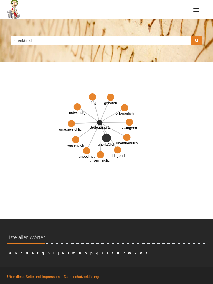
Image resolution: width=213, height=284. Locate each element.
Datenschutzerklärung (81, 277)
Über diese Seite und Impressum (33, 277)
